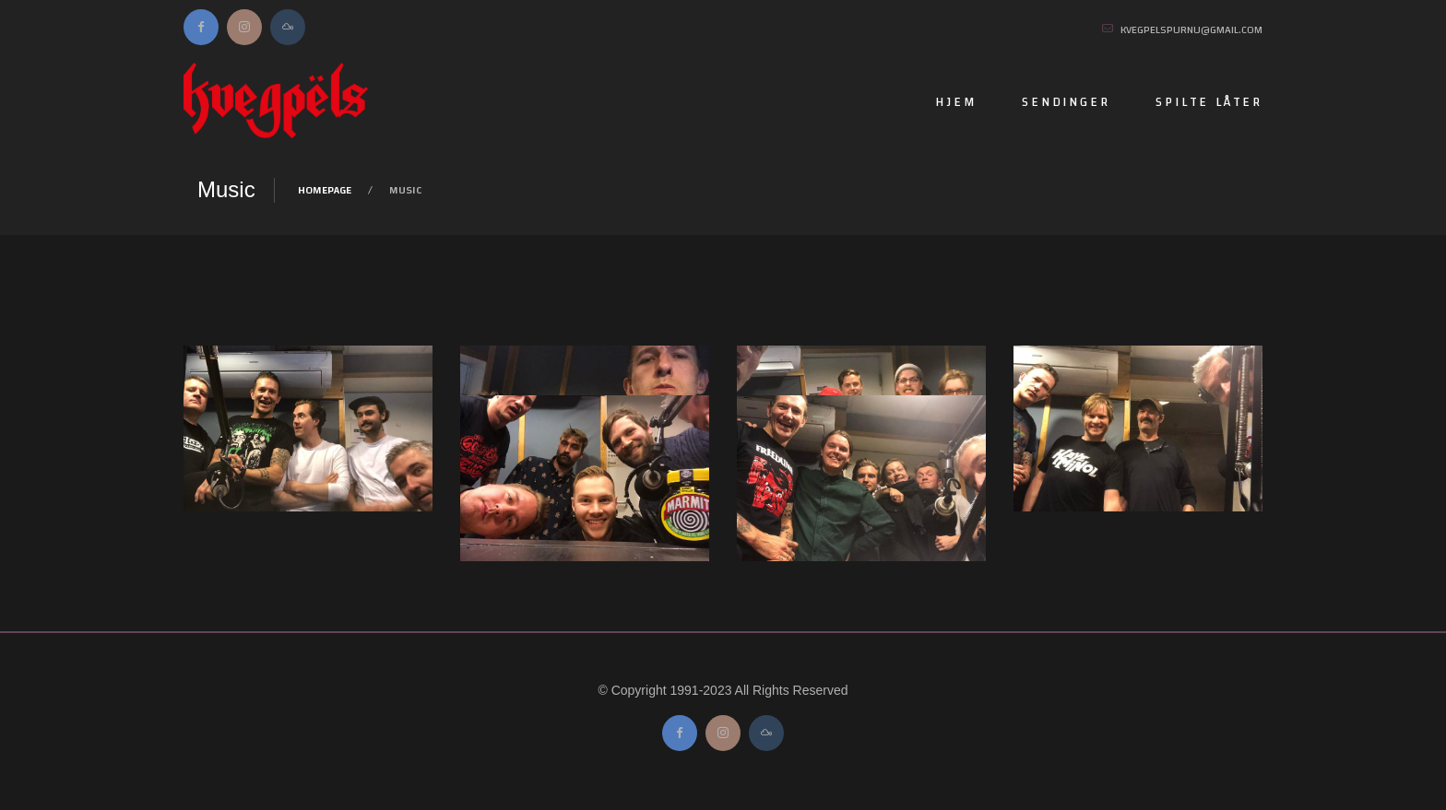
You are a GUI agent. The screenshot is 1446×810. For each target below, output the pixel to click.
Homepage (324, 190)
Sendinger (1065, 102)
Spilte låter (1209, 102)
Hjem (955, 102)
